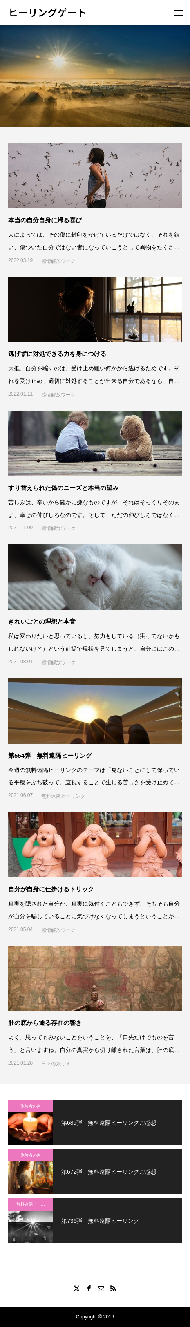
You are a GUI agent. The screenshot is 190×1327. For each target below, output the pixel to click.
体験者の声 (30, 1106)
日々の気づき (56, 1064)
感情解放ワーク (58, 261)
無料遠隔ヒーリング (63, 796)
